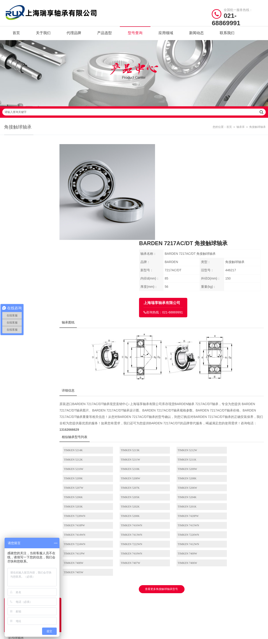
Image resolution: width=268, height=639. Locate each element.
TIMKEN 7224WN (180, 429)
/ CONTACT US (223, 511)
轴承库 (240, 130)
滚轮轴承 (35, 365)
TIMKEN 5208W (179, 382)
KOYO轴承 (108, 544)
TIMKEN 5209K (130, 382)
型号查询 (135, 34)
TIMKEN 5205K (80, 401)
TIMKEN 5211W (81, 372)
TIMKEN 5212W (179, 363)
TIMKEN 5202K (228, 401)
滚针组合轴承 (35, 400)
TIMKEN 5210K (228, 372)
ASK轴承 (107, 566)
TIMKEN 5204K (130, 401)
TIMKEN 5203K (179, 401)
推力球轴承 (35, 249)
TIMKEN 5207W (81, 391)
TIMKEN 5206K (228, 391)
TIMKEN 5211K (130, 372)
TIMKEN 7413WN (82, 429)
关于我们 (43, 34)
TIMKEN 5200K (179, 410)
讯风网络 (257, 596)
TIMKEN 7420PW (229, 410)
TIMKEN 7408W (81, 448)
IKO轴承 (77, 544)
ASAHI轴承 (108, 558)
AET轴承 (77, 566)
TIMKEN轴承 (80, 537)
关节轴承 (35, 342)
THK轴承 (107, 551)
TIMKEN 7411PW (131, 438)
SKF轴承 (77, 523)
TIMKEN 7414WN (229, 419)
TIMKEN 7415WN (180, 419)
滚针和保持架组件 (35, 389)
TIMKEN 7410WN (180, 438)
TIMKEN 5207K (130, 391)
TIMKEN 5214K (80, 363)
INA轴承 (106, 530)
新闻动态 (196, 34)
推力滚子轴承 (35, 307)
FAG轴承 (77, 530)
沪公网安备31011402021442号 (142, 596)
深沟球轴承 (35, 190)
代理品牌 (74, 34)
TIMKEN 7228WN (131, 410)
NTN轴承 (107, 537)
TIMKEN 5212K (228, 363)
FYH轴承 (77, 551)
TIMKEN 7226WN (131, 429)
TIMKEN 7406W (179, 448)
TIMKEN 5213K (130, 363)
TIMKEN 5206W (179, 391)
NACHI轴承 (79, 558)
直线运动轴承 (35, 330)
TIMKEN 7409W (228, 438)
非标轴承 (35, 377)
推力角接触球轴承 (35, 295)
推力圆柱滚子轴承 (35, 284)
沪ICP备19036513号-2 (102, 596)
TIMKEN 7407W (130, 448)
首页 (16, 34)
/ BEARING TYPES (158, 511)
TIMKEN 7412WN (82, 438)
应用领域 (165, 34)
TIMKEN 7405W (228, 448)
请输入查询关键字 (134, 115)
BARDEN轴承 (81, 573)
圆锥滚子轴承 (35, 237)
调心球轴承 (35, 202)
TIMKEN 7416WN (131, 419)
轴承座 (35, 424)
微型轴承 (35, 412)
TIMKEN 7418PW (81, 419)
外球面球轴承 (35, 319)
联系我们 (227, 34)
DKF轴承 (107, 573)
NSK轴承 (107, 523)
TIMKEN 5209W (81, 382)
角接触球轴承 (257, 130)
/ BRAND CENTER (91, 511)
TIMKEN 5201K (80, 410)
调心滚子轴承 (35, 260)
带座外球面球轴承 (35, 354)
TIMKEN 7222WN (229, 429)
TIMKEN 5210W (179, 372)
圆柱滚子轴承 (35, 225)
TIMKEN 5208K (228, 382)
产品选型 (104, 34)
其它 (35, 436)
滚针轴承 (35, 272)
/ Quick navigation (23, 511)
